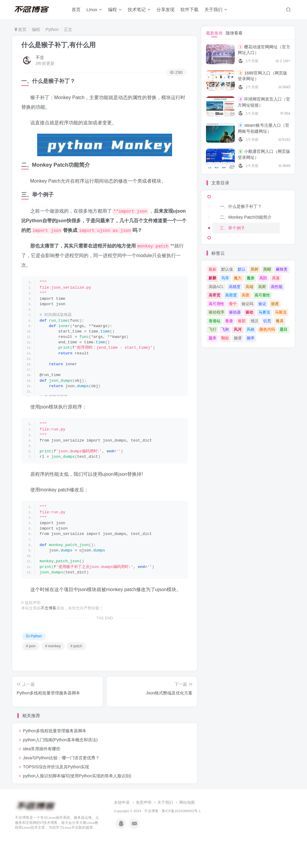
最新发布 (214, 33)
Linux (95, 10)
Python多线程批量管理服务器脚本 (55, 730)
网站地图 (187, 802)
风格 (251, 329)
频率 (251, 338)
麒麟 (212, 278)
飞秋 (225, 329)
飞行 (212, 329)
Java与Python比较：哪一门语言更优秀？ (61, 757)
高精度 (234, 286)
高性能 (276, 286)
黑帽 (267, 269)
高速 (276, 278)
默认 (242, 269)
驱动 (249, 312)
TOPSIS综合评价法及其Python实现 (56, 766)
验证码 (247, 304)
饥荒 (267, 321)
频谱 (238, 338)
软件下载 (191, 10)
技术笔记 (140, 10)
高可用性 (216, 304)
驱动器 (235, 312)
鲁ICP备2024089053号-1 (181, 811)
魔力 (238, 278)
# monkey (53, 646)
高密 (245, 295)
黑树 (254, 269)
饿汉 (254, 321)
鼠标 (212, 269)
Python (52, 29)
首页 (77, 10)
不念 (40, 57)
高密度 (231, 295)
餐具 (280, 321)
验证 (262, 304)
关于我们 (217, 10)
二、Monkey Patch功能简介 (246, 217)
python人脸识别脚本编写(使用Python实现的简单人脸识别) (77, 775)
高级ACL (216, 286)
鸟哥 (225, 278)
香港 (229, 321)
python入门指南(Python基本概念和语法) (60, 739)
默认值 (227, 269)
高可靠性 (262, 295)
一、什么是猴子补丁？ (241, 206)
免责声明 (143, 802)
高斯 (262, 286)
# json (31, 646)
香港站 (214, 321)
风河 (238, 329)
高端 (249, 286)
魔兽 (251, 278)
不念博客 (48, 608)
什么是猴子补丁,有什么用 (58, 45)
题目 (284, 329)
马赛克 (264, 312)
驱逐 (275, 304)
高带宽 (214, 295)
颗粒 (225, 338)
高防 (263, 278)
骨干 (233, 304)
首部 (242, 321)
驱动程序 (216, 312)
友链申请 (122, 802)
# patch (76, 646)
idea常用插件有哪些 (41, 748)
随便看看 (234, 33)
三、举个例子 (232, 228)
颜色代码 (267, 329)
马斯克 (281, 312)
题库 (212, 338)
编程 (116, 10)
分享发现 (167, 10)
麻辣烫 (282, 269)
